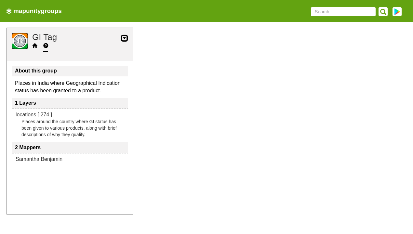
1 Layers (25, 103)
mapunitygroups (34, 10)
